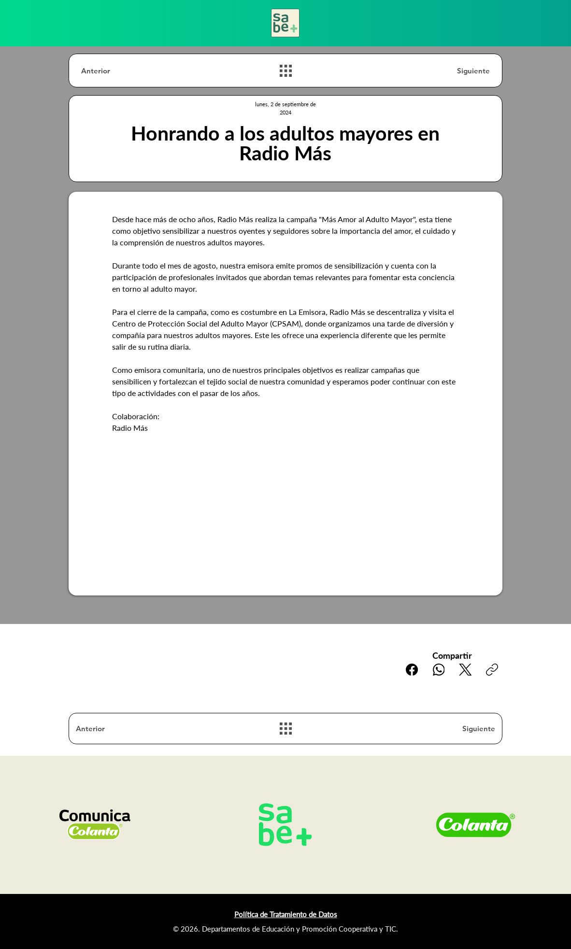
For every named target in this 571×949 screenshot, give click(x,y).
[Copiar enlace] (492, 670)
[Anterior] (115, 71)
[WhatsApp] (439, 670)
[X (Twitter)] (465, 670)
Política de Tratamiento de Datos (285, 914)
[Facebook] (412, 670)
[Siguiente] (455, 71)
